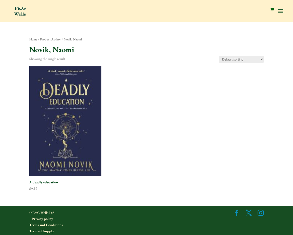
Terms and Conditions (46, 225)
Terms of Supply (41, 231)
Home (33, 39)
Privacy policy (42, 218)
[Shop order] (241, 59)
